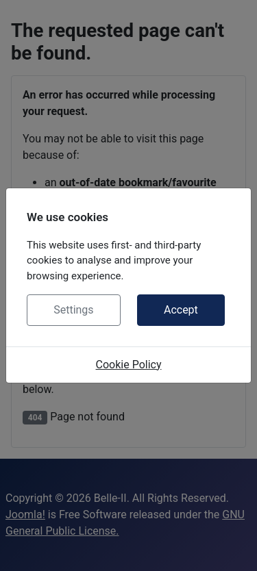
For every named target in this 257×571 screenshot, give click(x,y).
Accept (181, 309)
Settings (73, 309)
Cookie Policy (129, 364)
